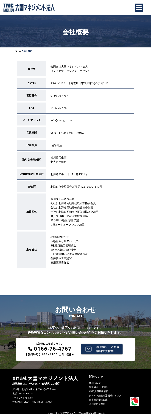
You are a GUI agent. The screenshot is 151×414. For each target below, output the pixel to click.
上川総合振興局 (97, 400)
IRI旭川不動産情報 (98, 387)
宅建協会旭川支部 (98, 383)
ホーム (18, 52)
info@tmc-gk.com (62, 119)
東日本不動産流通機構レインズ (105, 391)
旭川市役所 (95, 379)
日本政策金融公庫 (98, 395)
